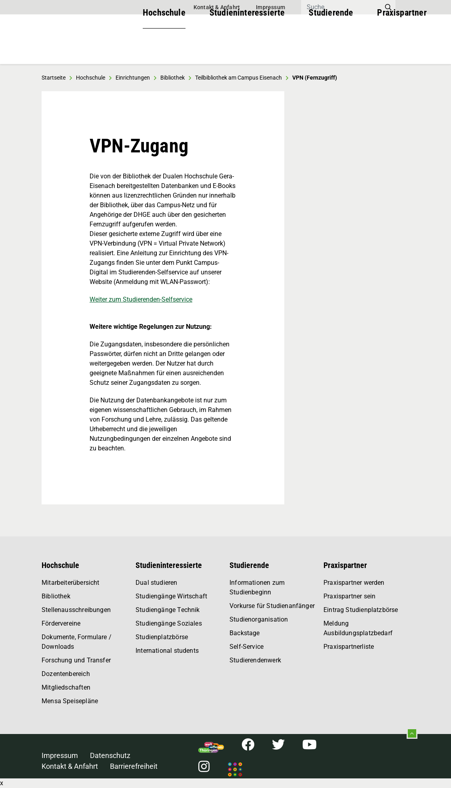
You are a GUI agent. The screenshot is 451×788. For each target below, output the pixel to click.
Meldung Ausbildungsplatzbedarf (358, 628)
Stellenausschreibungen (76, 610)
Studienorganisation (258, 619)
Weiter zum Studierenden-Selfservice (141, 299)
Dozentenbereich (66, 674)
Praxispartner (401, 48)
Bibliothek (56, 596)
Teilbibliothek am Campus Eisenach (238, 77)
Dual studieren (157, 582)
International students (167, 650)
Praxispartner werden (354, 582)
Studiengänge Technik (168, 610)
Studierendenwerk (255, 660)
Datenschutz (110, 755)
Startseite (54, 77)
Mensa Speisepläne (70, 701)
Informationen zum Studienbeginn (257, 587)
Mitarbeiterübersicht (71, 582)
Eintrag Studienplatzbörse (360, 610)
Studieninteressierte (247, 48)
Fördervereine (61, 623)
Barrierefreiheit (134, 766)
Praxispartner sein (349, 596)
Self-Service (246, 646)
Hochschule (164, 48)
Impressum (270, 7)
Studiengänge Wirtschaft (171, 596)
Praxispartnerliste (348, 646)
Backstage (244, 633)
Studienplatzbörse (162, 637)
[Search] (341, 7)
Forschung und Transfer (76, 660)
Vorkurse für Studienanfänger (272, 606)
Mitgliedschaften (66, 687)
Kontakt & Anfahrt (217, 7)
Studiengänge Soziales (169, 623)
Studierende (331, 48)
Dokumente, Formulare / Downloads (77, 641)
